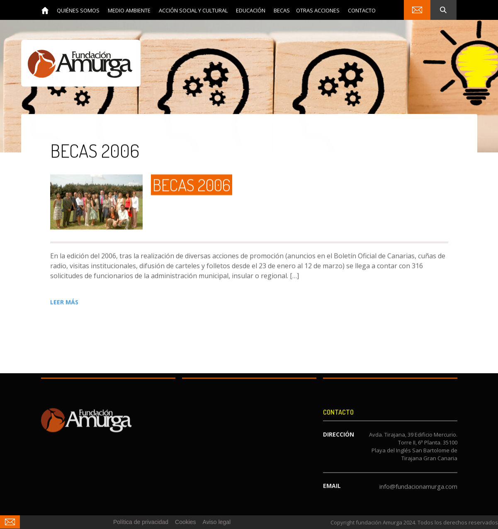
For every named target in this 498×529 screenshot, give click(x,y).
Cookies (185, 522)
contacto (362, 10)
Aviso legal (217, 522)
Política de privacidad (140, 522)
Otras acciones (318, 10)
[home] (45, 10)
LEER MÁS (64, 302)
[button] (78, 10)
